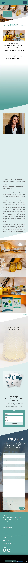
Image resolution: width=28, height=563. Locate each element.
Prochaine (25, 314)
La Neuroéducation (7, 530)
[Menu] (25, 2)
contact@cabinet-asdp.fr (8, 543)
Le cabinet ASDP (14, 43)
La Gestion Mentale (7, 527)
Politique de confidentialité (10, 501)
